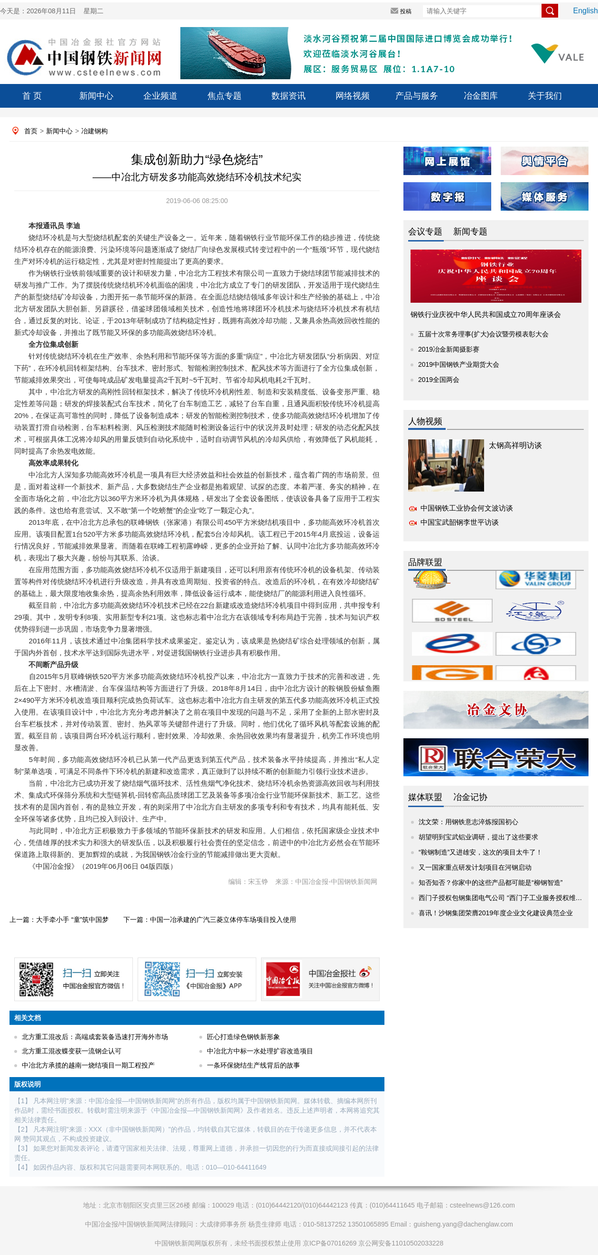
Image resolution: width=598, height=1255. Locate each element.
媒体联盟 (425, 797)
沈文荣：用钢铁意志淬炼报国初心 (468, 822)
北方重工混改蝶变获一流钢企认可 (71, 1051)
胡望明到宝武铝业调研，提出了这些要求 (478, 837)
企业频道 (160, 96)
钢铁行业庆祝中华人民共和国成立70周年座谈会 (486, 314)
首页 (30, 131)
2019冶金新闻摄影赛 (448, 349)
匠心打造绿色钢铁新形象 (243, 1037)
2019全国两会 (438, 379)
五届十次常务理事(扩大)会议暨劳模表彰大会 (483, 334)
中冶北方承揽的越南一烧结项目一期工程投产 (88, 1065)
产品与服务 (416, 96)
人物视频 (425, 421)
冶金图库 (481, 96)
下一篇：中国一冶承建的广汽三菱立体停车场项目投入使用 (209, 919)
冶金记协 (470, 797)
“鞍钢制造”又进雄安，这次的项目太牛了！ (480, 852)
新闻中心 (96, 96)
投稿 (405, 11)
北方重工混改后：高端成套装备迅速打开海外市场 (95, 1037)
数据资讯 (288, 96)
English (585, 11)
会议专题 (425, 231)
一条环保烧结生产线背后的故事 (253, 1065)
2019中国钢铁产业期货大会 (458, 364)
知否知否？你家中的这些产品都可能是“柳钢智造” (490, 882)
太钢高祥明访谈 (515, 445)
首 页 (32, 96)
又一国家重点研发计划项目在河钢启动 (475, 867)
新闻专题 (470, 231)
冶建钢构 (94, 131)
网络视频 (353, 96)
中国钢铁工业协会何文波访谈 (466, 508)
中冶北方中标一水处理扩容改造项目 (260, 1051)
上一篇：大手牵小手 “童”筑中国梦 (59, 919)
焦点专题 (224, 96)
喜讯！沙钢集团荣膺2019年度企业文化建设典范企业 (496, 913)
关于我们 (545, 96)
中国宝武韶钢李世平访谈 (459, 522)
